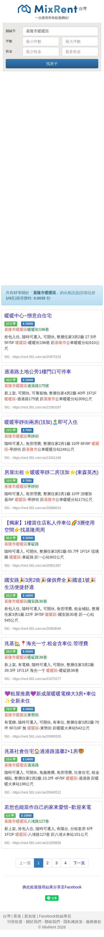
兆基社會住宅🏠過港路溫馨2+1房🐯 (44, 751)
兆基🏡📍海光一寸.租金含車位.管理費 (46, 643)
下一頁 (79, 863)
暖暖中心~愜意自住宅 (28, 315)
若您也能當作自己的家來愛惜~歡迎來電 (47, 807)
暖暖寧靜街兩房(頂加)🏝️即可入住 (41, 422)
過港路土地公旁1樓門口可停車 (37, 371)
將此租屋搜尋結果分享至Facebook (51, 887)
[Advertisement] (51, 126)
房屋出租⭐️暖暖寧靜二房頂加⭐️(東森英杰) (51, 472)
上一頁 (25, 863)
